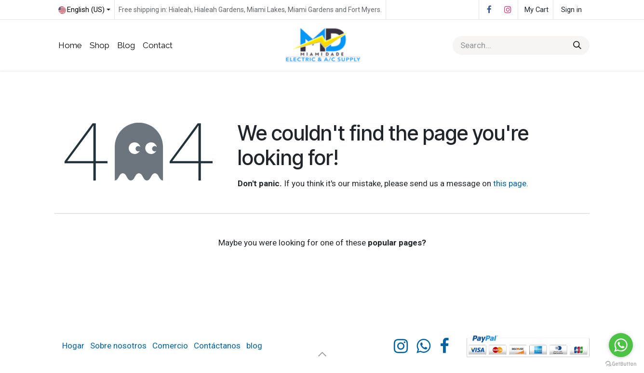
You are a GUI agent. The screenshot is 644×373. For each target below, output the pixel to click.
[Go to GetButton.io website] (620, 363)
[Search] (577, 45)
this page (509, 183)
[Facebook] (489, 9)
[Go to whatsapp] (621, 345)
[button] (322, 353)
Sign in (571, 9)
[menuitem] (70, 46)
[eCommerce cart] (535, 9)
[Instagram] (507, 9)
